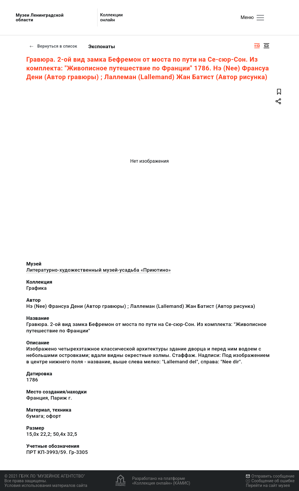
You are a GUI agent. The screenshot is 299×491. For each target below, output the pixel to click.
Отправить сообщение (270, 476)
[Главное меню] (260, 17)
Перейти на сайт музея (268, 485)
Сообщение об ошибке (270, 480)
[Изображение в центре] (266, 45)
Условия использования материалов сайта (45, 485)
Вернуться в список (53, 46)
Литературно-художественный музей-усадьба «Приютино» (98, 270)
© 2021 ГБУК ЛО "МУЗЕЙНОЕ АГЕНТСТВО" (44, 476)
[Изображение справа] (257, 45)
